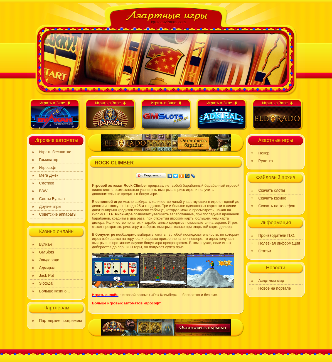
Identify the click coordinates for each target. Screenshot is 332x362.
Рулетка (265, 161)
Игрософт (47, 167)
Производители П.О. (276, 235)
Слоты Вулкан (52, 198)
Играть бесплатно (55, 152)
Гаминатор (48, 159)
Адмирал (47, 267)
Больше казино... (54, 291)
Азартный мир (271, 280)
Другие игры (50, 206)
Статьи (264, 251)
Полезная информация (279, 243)
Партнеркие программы (60, 320)
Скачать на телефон (276, 206)
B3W (43, 191)
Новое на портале (274, 288)
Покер (263, 153)
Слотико (46, 183)
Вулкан (45, 244)
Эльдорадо (49, 260)
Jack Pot (46, 275)
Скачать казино (272, 198)
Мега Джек (48, 175)
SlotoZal (46, 283)
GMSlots (46, 252)
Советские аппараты (57, 214)
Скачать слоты (271, 190)
